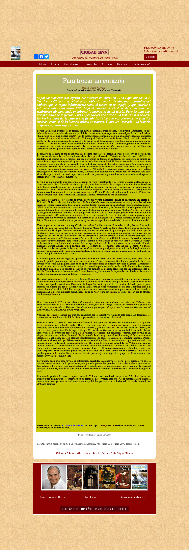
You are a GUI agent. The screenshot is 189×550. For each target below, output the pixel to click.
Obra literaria (71, 63)
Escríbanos (90, 496)
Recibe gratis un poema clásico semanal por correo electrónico (94, 509)
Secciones (107, 63)
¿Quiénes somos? (141, 63)
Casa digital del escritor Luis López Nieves (94, 58)
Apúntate (150, 57)
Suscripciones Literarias (133, 496)
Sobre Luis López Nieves (52, 496)
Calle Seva (122, 63)
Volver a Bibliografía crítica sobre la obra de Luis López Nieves (94, 453)
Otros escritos (90, 63)
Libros (42, 63)
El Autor (54, 63)
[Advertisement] (94, 23)
